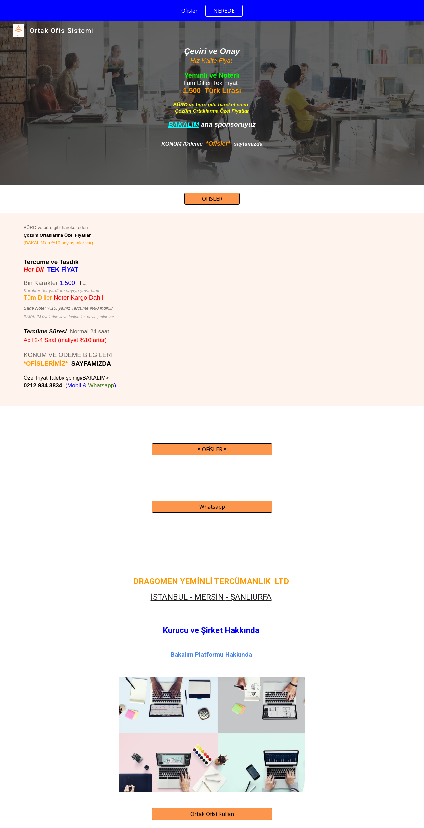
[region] (212, 10)
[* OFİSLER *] (212, 449)
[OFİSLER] (212, 199)
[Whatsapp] (212, 507)
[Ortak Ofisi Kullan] (212, 814)
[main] (212, 103)
